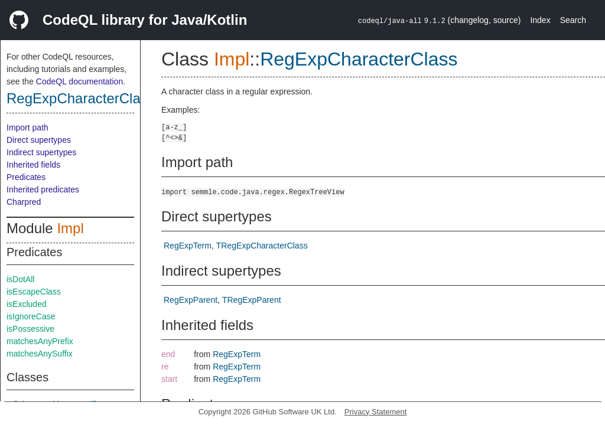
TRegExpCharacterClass (262, 245)
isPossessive (30, 329)
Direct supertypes (38, 140)
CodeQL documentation (79, 81)
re (164, 366)
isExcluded (26, 304)
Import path (27, 127)
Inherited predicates (42, 189)
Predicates (25, 177)
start (169, 379)
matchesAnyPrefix (39, 341)
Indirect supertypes (41, 152)
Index (540, 20)
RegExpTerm (188, 245)
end (168, 354)
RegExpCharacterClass (80, 98)
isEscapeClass (33, 291)
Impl (70, 228)
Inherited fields (33, 164)
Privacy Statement (375, 411)
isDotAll (20, 279)
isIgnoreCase (31, 316)
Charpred (23, 202)
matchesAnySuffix (39, 353)
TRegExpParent (251, 300)
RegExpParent (190, 300)
